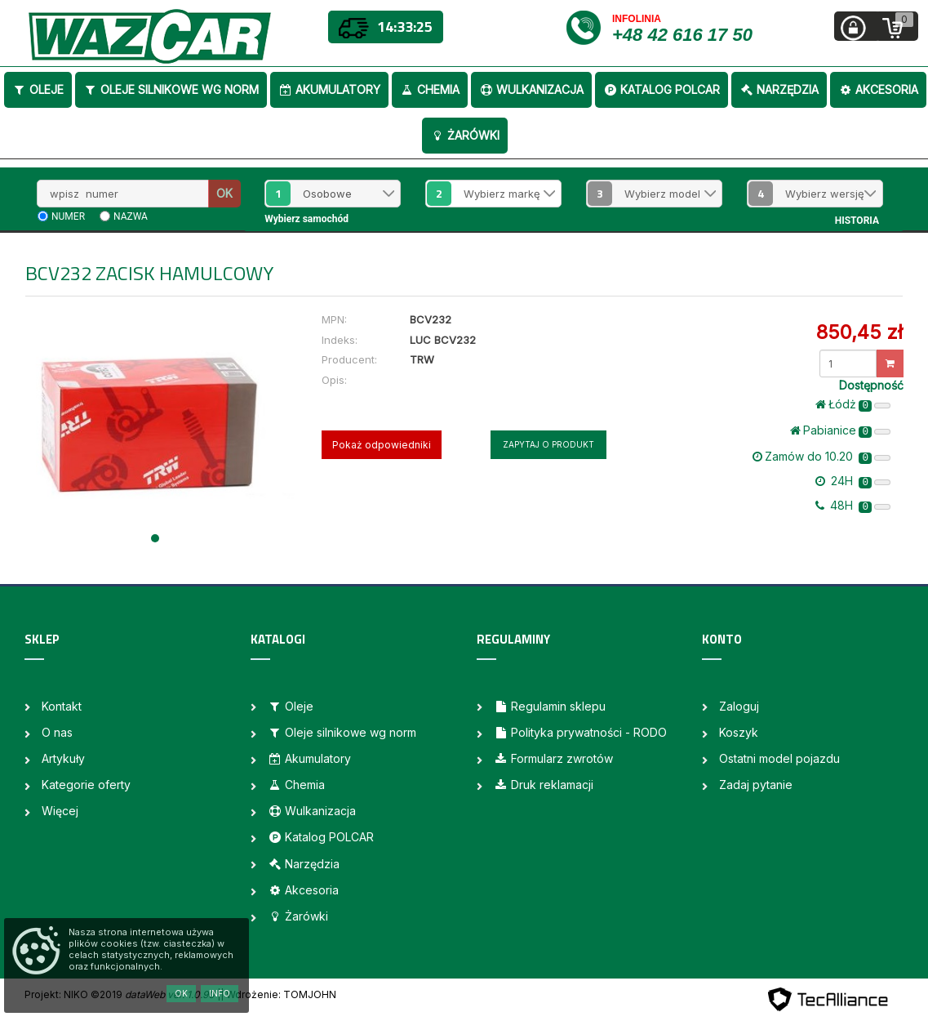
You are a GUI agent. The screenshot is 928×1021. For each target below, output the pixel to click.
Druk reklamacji (543, 784)
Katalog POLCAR (661, 89)
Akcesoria (878, 89)
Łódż (852, 404)
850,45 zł (859, 332)
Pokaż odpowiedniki (381, 445)
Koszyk (738, 732)
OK (224, 193)
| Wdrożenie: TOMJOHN (278, 994)
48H (852, 505)
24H (852, 481)
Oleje (38, 89)
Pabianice (840, 430)
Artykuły (63, 758)
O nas (57, 732)
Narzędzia (779, 89)
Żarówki (465, 135)
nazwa (130, 216)
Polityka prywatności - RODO (580, 732)
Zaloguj (739, 706)
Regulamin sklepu (550, 706)
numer (68, 216)
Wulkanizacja (531, 89)
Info (219, 993)
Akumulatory (329, 89)
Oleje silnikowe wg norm (171, 89)
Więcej (60, 811)
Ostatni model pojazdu (779, 758)
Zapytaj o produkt (548, 444)
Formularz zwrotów (553, 758)
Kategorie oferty (86, 784)
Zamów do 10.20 (821, 456)
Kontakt (62, 706)
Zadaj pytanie (756, 784)
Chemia (430, 89)
